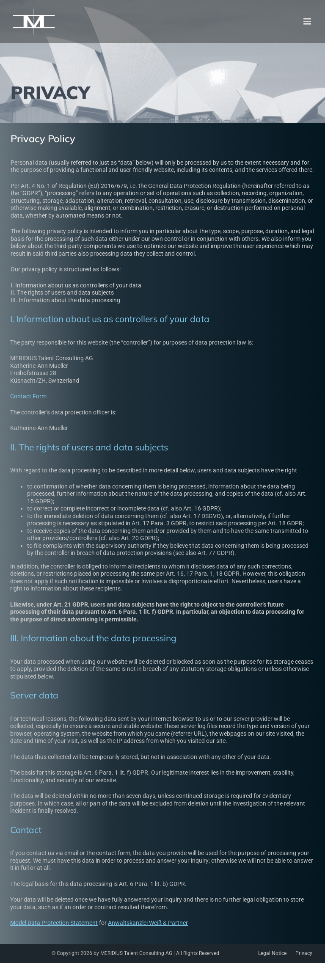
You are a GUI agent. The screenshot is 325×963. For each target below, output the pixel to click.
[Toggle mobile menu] (307, 21)
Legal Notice (272, 953)
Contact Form (26, 396)
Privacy (303, 953)
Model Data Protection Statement (52, 922)
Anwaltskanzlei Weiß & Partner (146, 922)
